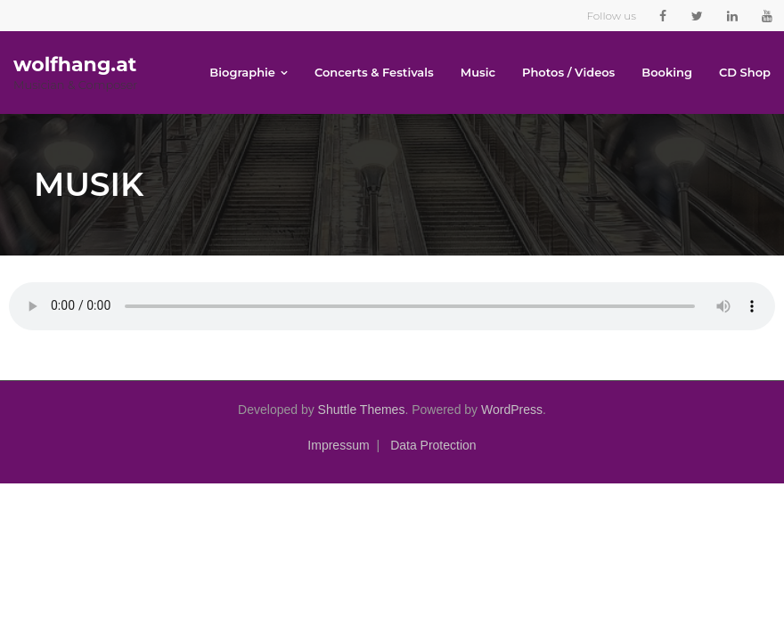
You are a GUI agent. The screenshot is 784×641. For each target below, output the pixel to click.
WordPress (512, 409)
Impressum (338, 445)
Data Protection (433, 445)
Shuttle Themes (361, 409)
